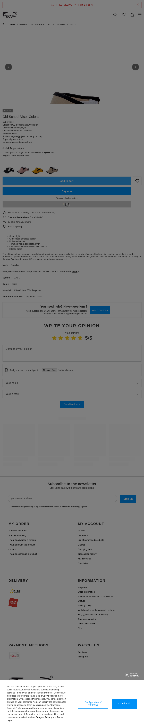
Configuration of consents (93, 703)
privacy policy (47, 696)
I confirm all (124, 703)
